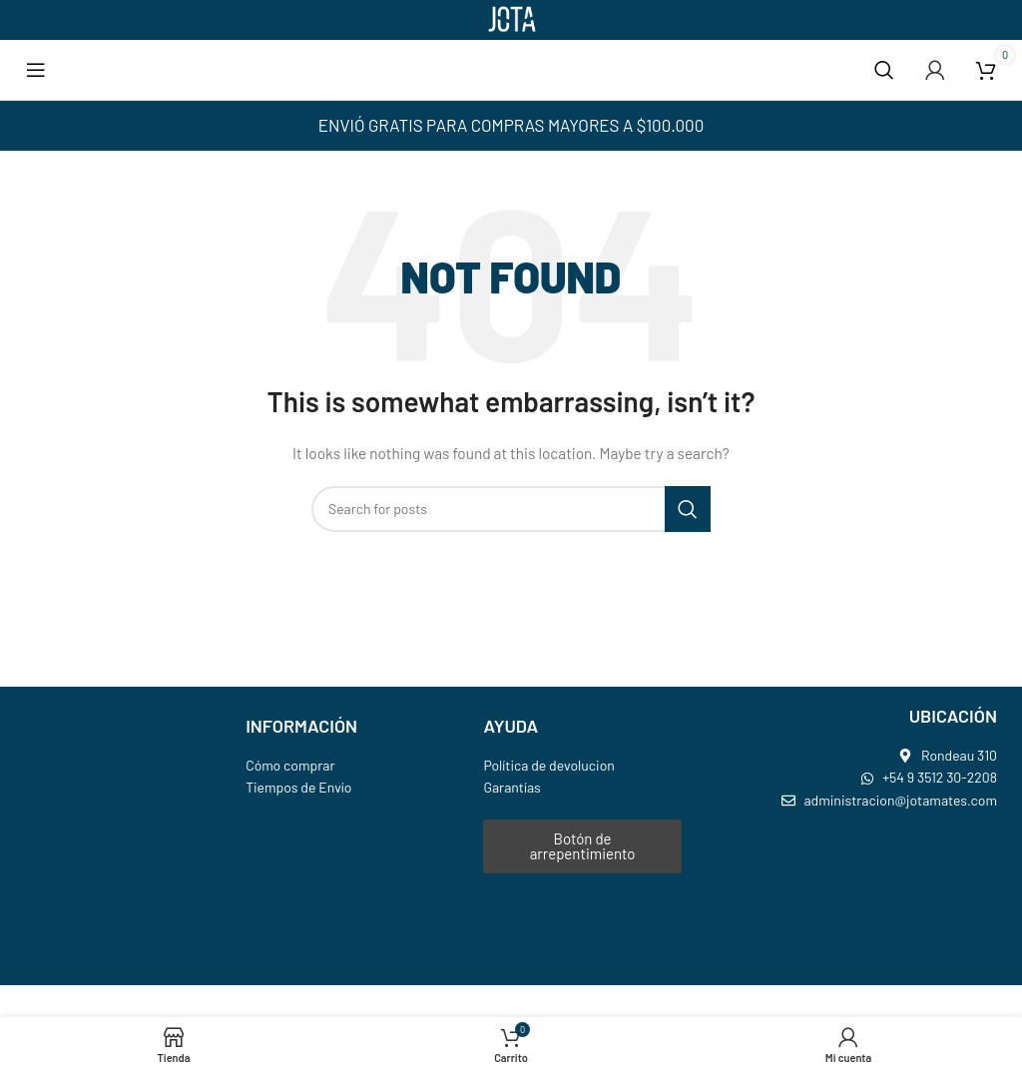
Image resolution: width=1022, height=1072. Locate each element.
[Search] (884, 70)
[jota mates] (864, 898)
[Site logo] (511, 18)
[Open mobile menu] (36, 70)
